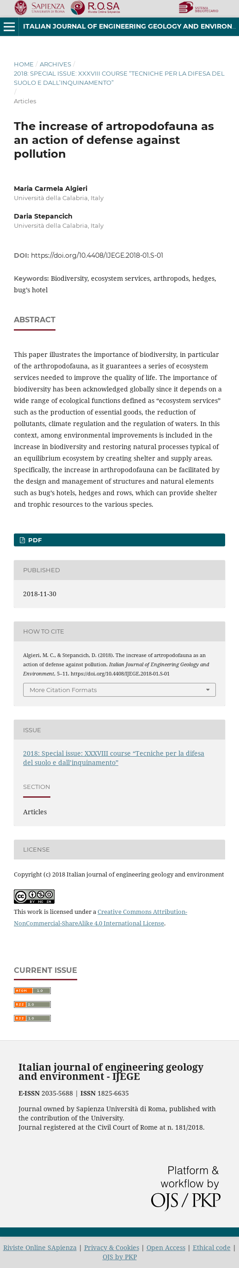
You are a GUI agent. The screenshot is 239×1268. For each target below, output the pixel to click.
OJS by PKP (120, 1256)
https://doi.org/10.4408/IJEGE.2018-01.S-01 (97, 255)
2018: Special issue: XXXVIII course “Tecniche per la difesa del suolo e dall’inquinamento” (119, 78)
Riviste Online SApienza (40, 1247)
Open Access (166, 1247)
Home (24, 64)
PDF (34, 540)
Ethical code (212, 1247)
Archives (55, 64)
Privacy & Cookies (111, 1247)
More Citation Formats (63, 689)
